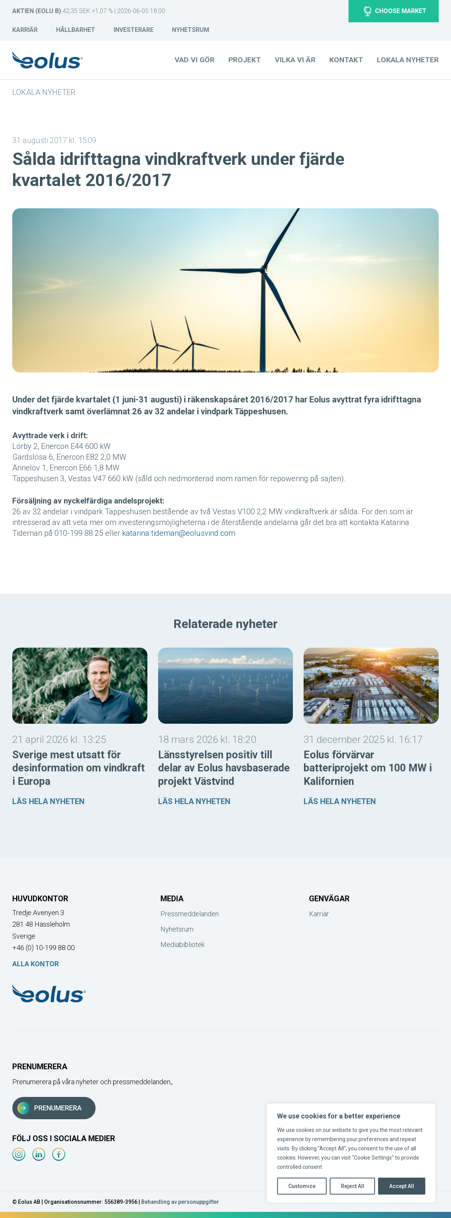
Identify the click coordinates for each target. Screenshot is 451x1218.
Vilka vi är (295, 59)
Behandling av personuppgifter (180, 1202)
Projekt (244, 59)
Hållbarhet (75, 29)
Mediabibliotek (182, 945)
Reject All (352, 1186)
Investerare (134, 29)
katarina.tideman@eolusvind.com (178, 533)
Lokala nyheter (43, 92)
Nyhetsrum (190, 29)
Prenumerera (49, 1108)
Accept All (401, 1186)
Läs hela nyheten (48, 801)
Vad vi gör (195, 59)
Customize (302, 1186)
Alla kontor (35, 964)
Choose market (395, 11)
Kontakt (346, 59)
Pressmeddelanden (189, 914)
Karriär (25, 29)
